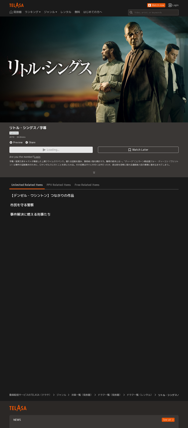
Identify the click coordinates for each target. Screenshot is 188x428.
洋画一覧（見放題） (82, 394)
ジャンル (61, 394)
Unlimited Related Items (27, 185)
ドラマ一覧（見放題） (109, 394)
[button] (156, 5)
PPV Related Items (59, 185)
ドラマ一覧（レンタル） (140, 394)
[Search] (153, 12)
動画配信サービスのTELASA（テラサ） (30, 394)
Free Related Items (87, 185)
